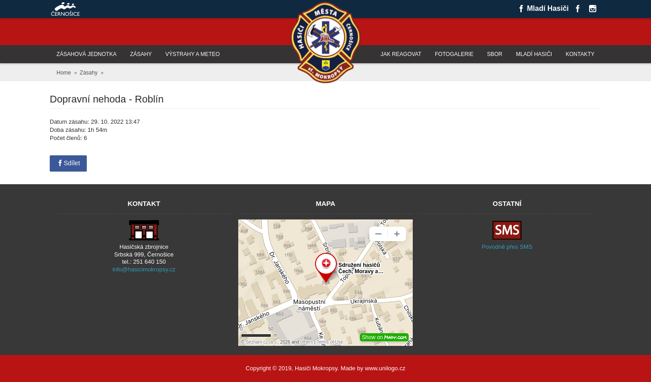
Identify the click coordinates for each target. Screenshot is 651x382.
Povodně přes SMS (507, 246)
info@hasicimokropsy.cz (144, 269)
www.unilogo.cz (385, 368)
